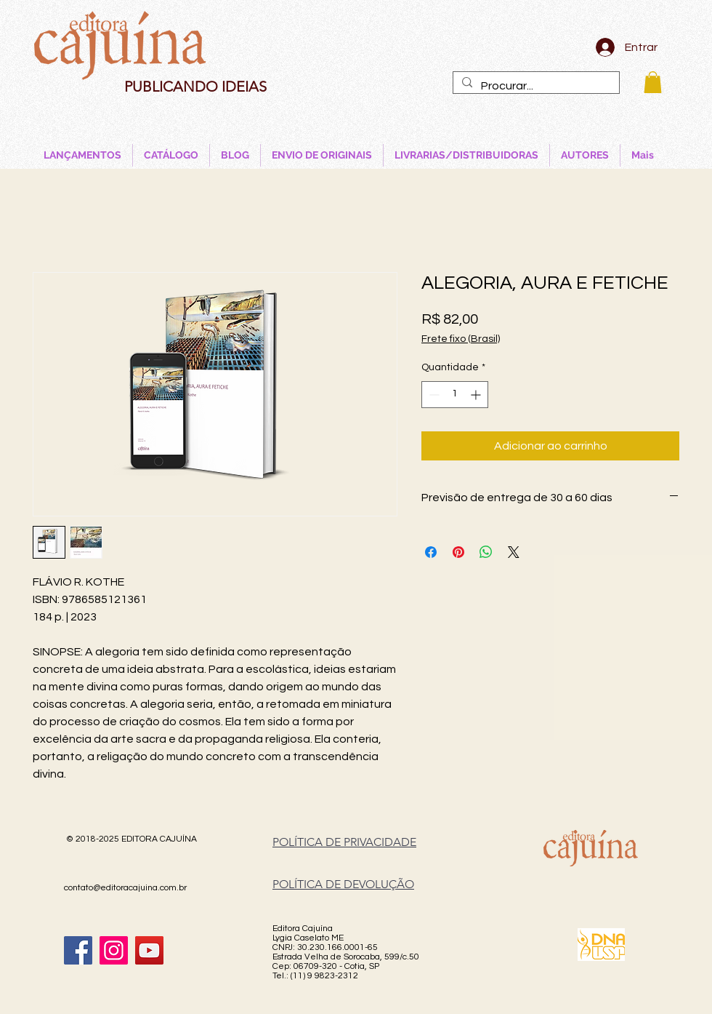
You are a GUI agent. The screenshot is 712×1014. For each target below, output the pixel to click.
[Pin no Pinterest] (458, 552)
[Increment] (477, 394)
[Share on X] (513, 552)
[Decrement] (433, 394)
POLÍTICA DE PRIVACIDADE (344, 842)
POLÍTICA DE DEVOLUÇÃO (343, 884)
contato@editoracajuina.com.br (125, 888)
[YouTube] (149, 950)
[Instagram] (114, 950)
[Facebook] (78, 950)
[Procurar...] (534, 86)
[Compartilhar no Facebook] (431, 552)
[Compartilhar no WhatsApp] (486, 552)
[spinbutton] (455, 394)
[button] (653, 82)
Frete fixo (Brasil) (460, 339)
